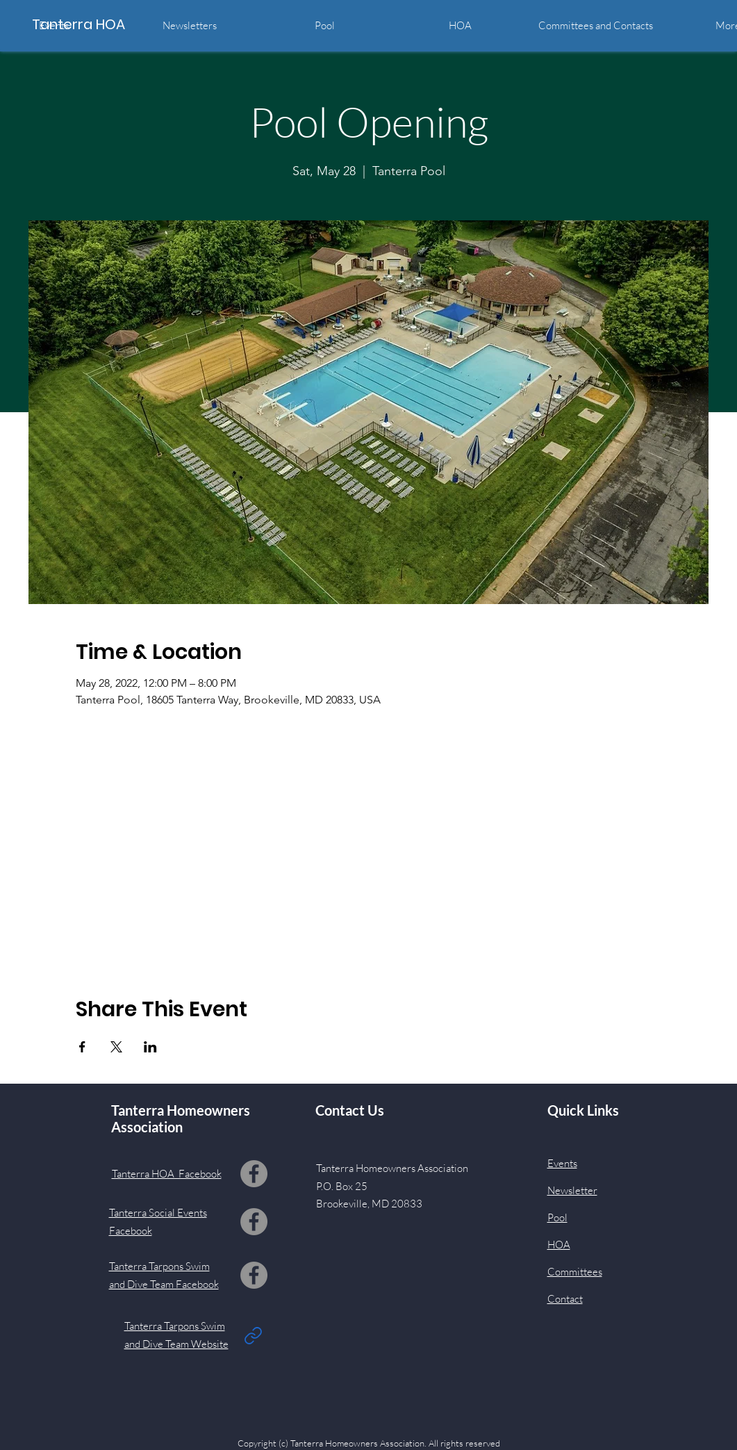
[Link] (253, 1335)
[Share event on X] (116, 1046)
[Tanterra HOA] (94, 24)
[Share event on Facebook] (82, 1046)
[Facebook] (253, 1173)
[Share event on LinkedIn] (150, 1046)
